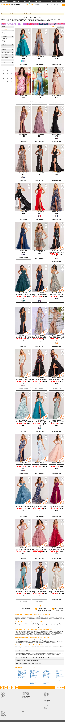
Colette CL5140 (40, 211)
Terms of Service (4, 716)
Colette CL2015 (23, 547)
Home (2, 11)
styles (4, 44)
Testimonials (3, 717)
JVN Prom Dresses (34, 672)
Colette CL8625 (40, 134)
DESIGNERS (47, 8)
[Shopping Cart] (56, 1)
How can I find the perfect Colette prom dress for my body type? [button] (32, 657)
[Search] (63, 5)
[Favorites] (51, 1)
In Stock (4, 33)
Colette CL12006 (39, 335)
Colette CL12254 (39, 462)
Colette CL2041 (40, 293)
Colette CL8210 (56, 134)
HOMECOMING (21, 8)
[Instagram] (2, 687)
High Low (5, 38)
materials (5, 57)
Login (23, 711)
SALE (54, 8)
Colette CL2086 (56, 547)
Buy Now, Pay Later (27, 1)
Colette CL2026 (23, 293)
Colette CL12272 (23, 335)
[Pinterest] (13, 687)
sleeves (4, 59)
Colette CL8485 (56, 56)
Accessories (46, 698)
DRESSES (3, 8)
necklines (5, 54)
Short (4, 41)
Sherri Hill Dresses (59, 670)
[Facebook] (5, 687)
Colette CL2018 (23, 505)
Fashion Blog (46, 701)
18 (11, 75)
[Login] (61, 1)
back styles (5, 52)
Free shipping (37, 1)
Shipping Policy (3, 715)
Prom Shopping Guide (48, 702)
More (59, 8)
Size (3, 65)
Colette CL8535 (40, 95)
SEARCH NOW (60, 687)
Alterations (2, 713)
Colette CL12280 (39, 590)
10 (7, 73)
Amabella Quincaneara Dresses (22, 672)
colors (4, 47)
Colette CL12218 (56, 293)
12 (11, 73)
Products (6, 11)
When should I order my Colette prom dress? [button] (27, 660)
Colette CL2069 (40, 377)
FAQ (45, 707)
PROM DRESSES (12, 8)
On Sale (4, 32)
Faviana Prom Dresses (20, 679)
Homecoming (46, 693)
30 (11, 81)
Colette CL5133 (56, 335)
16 (7, 75)
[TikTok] (9, 687)
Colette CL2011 (23, 420)
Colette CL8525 (56, 95)
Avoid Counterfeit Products (49, 706)
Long (4, 40)
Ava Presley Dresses (22, 673)
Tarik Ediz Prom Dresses (59, 675)
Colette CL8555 (23, 134)
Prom (45, 692)
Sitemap (45, 708)
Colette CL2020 (40, 420)
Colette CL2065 (23, 462)
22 (7, 78)
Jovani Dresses (33, 670)
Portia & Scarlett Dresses (46, 672)
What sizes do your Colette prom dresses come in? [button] (29, 650)
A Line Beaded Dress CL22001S (39, 251)
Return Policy (3, 714)
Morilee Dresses (46, 670)
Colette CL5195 (23, 377)
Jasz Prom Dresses (21, 681)
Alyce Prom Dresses (22, 670)
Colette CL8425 (40, 173)
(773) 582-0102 (25, 697)
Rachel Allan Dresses (47, 676)
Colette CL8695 (23, 211)
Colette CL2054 (56, 250)
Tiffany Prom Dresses (60, 676)
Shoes (45, 697)
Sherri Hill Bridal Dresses (46, 683)
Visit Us (2, 711)
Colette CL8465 (23, 95)
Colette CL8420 (23, 56)
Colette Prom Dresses (22, 676)
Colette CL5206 (56, 173)
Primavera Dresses (47, 673)
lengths (4, 36)
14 (3, 75)
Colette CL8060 (23, 250)
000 (3, 67)
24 (11, 78)
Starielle (57, 673)
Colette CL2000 (56, 462)
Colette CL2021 (40, 505)
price (3, 26)
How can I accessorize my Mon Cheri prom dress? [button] (28, 663)
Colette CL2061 (56, 420)
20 (3, 78)
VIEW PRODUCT (23, 64)
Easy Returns (16, 1)
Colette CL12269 (23, 590)
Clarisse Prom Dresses (20, 675)
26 (3, 81)
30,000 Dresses (6, 1)
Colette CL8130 (40, 56)
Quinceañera (46, 694)
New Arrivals (46, 695)
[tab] (39, 651)
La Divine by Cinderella (32, 674)
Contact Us (3, 712)
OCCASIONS (39, 8)
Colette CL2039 (56, 377)
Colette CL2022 (23, 173)
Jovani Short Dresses (34, 671)
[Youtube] (17, 687)
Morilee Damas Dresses (33, 683)
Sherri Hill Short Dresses (59, 672)
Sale (45, 696)
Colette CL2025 (56, 505)
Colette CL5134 (56, 211)
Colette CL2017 (40, 547)
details (4, 62)
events (4, 49)
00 (7, 67)
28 (7, 81)
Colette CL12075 (56, 590)
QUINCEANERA (30, 8)
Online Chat (15, 4)
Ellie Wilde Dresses (21, 677)
